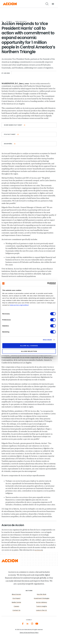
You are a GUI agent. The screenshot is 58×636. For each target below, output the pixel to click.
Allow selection (29, 351)
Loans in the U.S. (41, 610)
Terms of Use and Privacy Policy (29, 632)
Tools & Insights (41, 606)
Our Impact (16, 598)
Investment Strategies (41, 598)
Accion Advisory (41, 602)
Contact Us (16, 610)
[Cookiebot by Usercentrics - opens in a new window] (47, 283)
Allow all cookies (29, 345)
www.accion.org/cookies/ (19, 305)
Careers (16, 606)
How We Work (41, 594)
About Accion (16, 594)
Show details (47, 340)
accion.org (39, 550)
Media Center (16, 602)
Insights (9, 21)
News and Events (21, 21)
